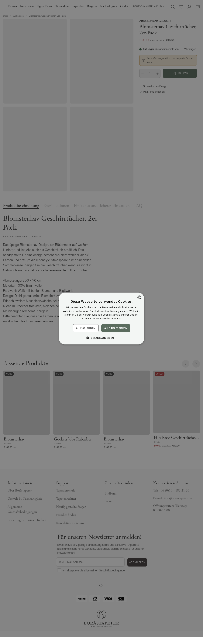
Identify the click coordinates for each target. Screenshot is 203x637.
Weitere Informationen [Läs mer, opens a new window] (108, 318)
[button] (101, 338)
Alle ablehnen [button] (85, 328)
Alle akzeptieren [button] (115, 328)
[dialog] (101, 318)
